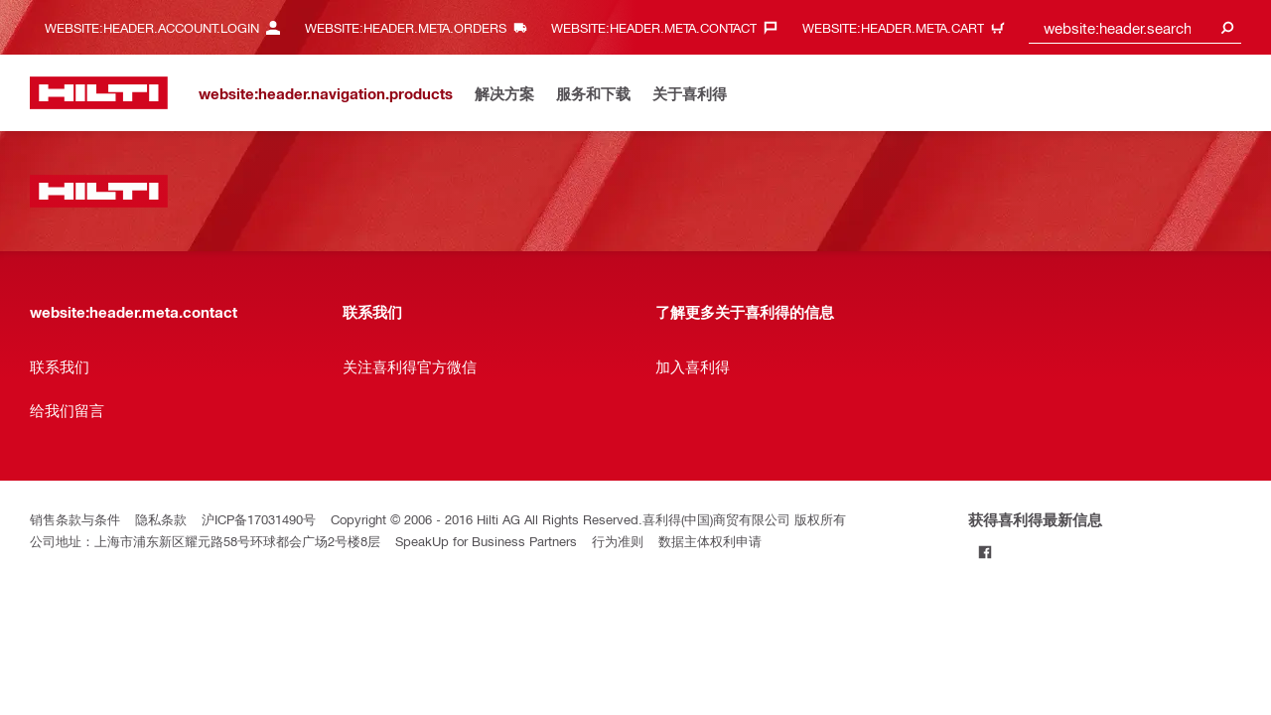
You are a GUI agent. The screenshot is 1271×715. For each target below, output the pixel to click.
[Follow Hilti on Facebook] (984, 551)
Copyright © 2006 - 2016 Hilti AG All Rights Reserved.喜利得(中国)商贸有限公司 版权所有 (588, 518)
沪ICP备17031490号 (259, 518)
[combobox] (1135, 27)
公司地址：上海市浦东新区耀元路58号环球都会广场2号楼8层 (205, 540)
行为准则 (617, 540)
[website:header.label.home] (99, 92)
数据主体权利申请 (710, 540)
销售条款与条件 (75, 518)
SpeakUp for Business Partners (486, 540)
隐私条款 (161, 518)
